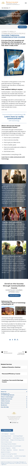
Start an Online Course (6, 442)
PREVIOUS (6, 351)
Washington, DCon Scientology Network (7, 394)
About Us (3, 391)
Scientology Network (6, 436)
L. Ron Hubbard (4, 433)
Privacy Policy (11, 463)
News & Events (5, 403)
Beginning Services (6, 399)
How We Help (5, 407)
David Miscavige (5, 440)
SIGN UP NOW (14, 295)
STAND (14, 448)
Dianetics (12, 433)
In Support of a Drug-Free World (9, 454)
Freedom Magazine (5, 448)
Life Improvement (8, 353)
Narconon (21, 450)
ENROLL (22, 27)
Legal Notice (3, 464)
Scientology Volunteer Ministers (8, 444)
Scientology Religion (18, 436)
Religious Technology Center (17, 440)
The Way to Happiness (6, 450)
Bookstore (4, 405)
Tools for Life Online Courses (20, 353)
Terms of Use (24, 463)
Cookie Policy (18, 463)
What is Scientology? (7, 397)
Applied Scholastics (5, 452)
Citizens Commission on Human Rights (10, 458)
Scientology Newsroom (18, 438)
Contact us (14, 422)
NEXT (23, 351)
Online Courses (5, 401)
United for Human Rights (7, 456)
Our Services (5, 8)
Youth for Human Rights (20, 456)
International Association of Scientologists (11, 446)
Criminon (15, 450)
